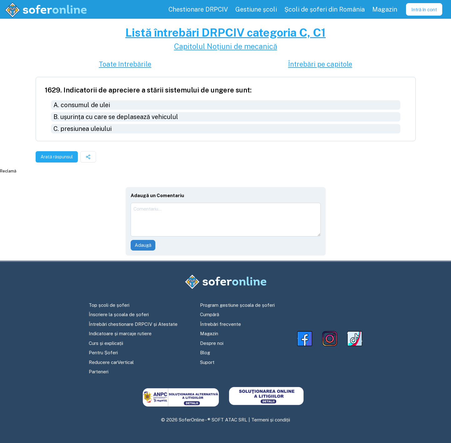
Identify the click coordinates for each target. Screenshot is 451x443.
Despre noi (211, 343)
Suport (207, 362)
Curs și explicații (106, 343)
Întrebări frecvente (220, 324)
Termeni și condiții (270, 419)
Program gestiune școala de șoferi (237, 305)
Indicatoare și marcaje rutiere (120, 333)
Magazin (209, 333)
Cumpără (209, 314)
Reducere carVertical (111, 362)
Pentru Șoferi (103, 352)
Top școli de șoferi (109, 305)
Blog (205, 352)
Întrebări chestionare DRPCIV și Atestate (133, 324)
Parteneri (98, 371)
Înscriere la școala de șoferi (119, 314)
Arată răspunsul (57, 156)
